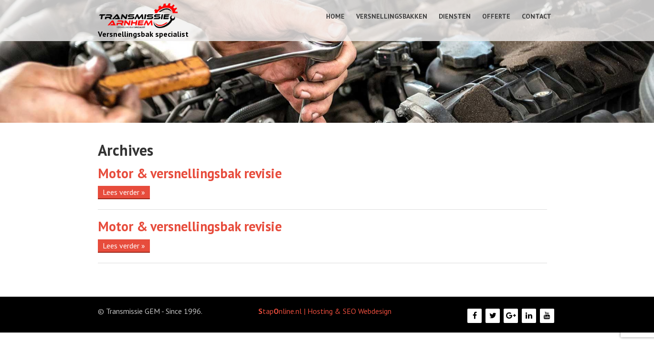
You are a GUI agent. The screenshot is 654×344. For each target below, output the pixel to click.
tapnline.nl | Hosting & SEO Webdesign (324, 311)
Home (335, 16)
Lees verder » (124, 192)
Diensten (455, 16)
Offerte (496, 16)
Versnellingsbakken (391, 16)
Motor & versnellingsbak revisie (190, 173)
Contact (536, 16)
